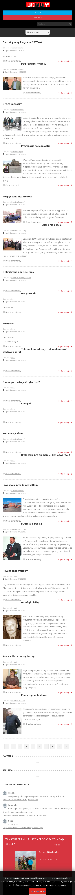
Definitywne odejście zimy (18, 272)
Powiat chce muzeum (15, 570)
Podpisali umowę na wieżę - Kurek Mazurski (19, 815)
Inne (13, 299)
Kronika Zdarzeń (18, 202)
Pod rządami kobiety (33, 63)
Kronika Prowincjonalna (21, 277)
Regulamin (51, 888)
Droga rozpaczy (12, 103)
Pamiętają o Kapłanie (34, 695)
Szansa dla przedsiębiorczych (20, 656)
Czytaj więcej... (64, 61)
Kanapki (26, 403)
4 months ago (33, 799)
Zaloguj (37, 13)
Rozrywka (8, 323)
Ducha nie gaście (51, 224)
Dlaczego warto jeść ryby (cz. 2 (21, 382)
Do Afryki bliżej (30, 602)
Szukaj (70, 24)
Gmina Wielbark (17, 109)
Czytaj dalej (53, 872)
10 (66, 746)
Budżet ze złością (31, 523)
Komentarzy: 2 (12, 185)
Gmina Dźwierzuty (18, 230)
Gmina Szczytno (18, 69)
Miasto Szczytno (18, 700)
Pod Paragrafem (13, 433)
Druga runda (28, 293)
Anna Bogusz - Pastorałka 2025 (15, 799)
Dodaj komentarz (33, 222)
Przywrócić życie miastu (35, 146)
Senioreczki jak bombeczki (50, 852)
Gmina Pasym (17, 48)
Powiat (14, 576)
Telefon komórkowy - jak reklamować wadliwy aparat (35, 350)
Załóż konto (37, 17)
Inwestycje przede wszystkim (20, 485)
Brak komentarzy (13, 60)
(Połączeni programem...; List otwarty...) (45, 454)
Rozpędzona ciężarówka (17, 196)
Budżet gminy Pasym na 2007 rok (22, 42)
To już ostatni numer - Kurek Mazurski (17, 828)
